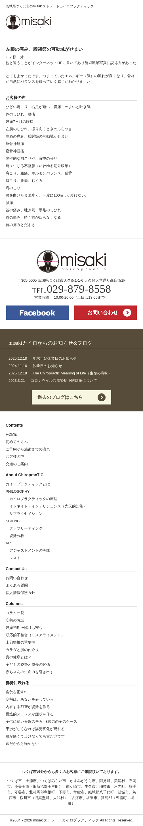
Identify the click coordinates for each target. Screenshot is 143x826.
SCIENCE (14, 521)
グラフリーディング (26, 528)
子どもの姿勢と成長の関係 (28, 664)
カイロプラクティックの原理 (33, 499)
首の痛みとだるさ (20, 225)
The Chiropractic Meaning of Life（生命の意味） (60, 373)
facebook (37, 312)
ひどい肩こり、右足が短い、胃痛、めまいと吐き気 (48, 107)
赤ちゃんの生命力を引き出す (30, 672)
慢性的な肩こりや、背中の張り (31, 158)
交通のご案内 (17, 464)
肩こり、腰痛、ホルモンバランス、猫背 (39, 173)
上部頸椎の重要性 (20, 642)
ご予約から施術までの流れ (28, 449)
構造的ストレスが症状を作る (30, 714)
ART (9, 543)
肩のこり (13, 188)
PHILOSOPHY (18, 491)
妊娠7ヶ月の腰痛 (19, 121)
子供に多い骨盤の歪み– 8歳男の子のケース (41, 721)
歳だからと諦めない (22, 743)
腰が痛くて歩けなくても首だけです (35, 736)
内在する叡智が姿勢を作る (28, 707)
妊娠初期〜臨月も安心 (24, 627)
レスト (14, 558)
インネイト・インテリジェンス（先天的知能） (48, 506)
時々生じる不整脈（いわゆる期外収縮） (39, 166)
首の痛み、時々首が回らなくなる (33, 217)
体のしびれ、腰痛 (20, 114)
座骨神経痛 (15, 144)
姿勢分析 (16, 536)
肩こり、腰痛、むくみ (24, 180)
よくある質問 (17, 585)
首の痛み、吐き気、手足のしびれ (33, 210)
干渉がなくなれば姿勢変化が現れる (35, 729)
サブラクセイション (26, 513)
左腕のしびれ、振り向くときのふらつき (39, 129)
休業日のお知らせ (35, 366)
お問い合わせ (102, 312)
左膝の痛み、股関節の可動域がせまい (37, 136)
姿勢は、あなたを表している (30, 699)
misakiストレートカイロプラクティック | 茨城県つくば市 (28, 22)
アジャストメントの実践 (29, 550)
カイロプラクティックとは (28, 484)
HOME (11, 434)
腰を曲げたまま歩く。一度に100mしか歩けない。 (47, 195)
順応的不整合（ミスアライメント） (35, 635)
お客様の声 (15, 456)
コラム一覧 (15, 613)
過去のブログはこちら (60, 397)
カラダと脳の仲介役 (22, 650)
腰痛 (9, 203)
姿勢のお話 (15, 620)
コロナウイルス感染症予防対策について (53, 380)
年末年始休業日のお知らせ (43, 358)
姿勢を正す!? (16, 692)
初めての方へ (17, 442)
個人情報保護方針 (20, 593)
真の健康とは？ (18, 657)
